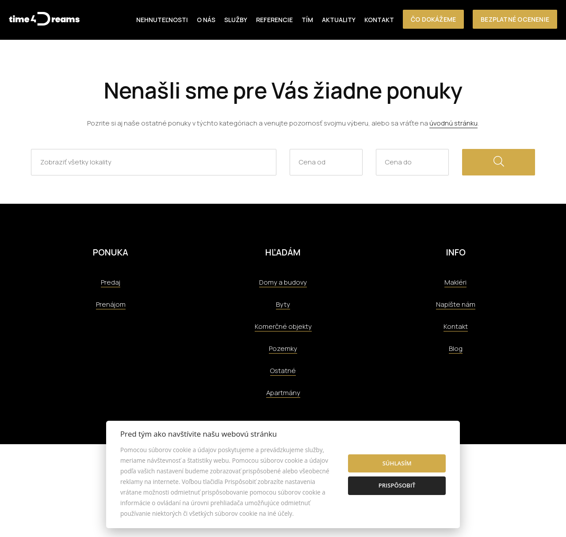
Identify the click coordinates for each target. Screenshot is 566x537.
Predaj (110, 282)
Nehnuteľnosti (162, 19)
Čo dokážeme (433, 19)
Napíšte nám (455, 304)
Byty (283, 304)
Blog (456, 348)
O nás (206, 19)
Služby (235, 19)
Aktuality (339, 19)
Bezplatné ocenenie (515, 19)
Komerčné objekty (283, 326)
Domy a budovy (283, 282)
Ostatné (283, 370)
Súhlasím (397, 463)
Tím (307, 19)
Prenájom (111, 304)
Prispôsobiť (397, 485)
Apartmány (283, 392)
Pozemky (283, 348)
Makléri (455, 282)
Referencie (274, 19)
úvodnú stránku (453, 123)
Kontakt (379, 19)
